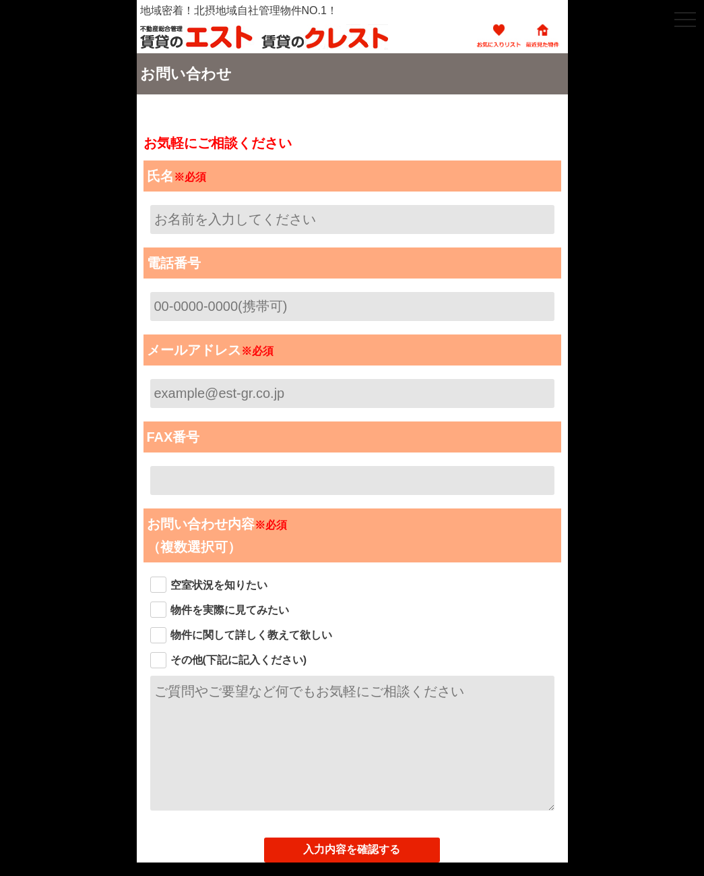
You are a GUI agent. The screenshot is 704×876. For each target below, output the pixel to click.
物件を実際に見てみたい (229, 610)
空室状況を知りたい (218, 585)
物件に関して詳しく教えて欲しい (251, 635)
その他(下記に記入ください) (238, 660)
